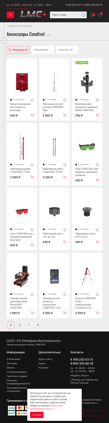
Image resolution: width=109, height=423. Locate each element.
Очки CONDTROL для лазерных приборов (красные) (21, 236)
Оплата (11, 367)
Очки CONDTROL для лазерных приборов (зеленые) (86, 172)
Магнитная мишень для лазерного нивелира (20, 107)
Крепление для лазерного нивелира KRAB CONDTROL (86, 107)
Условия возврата (17, 372)
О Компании (13, 359)
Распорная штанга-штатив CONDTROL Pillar (53, 107)
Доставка (12, 363)
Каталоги (44, 367)
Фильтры (18, 50)
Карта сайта (45, 359)
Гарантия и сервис (17, 376)
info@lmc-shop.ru (79, 375)
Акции (42, 363)
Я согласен (36, 415)
